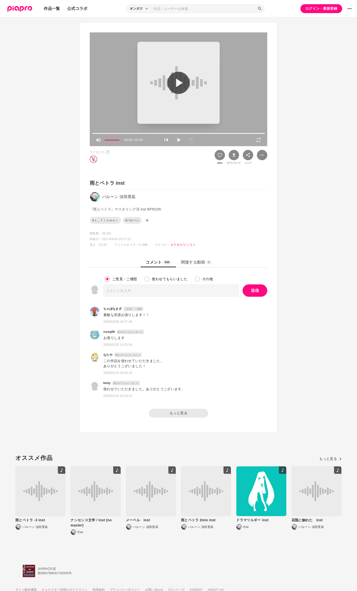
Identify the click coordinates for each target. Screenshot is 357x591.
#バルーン (132, 220)
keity (107, 383)
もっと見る (178, 413)
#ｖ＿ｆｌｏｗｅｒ (105, 220)
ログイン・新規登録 (321, 8)
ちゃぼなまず (112, 309)
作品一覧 (52, 8)
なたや (107, 355)
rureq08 (109, 332)
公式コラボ (77, 8)
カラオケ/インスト (183, 245)
